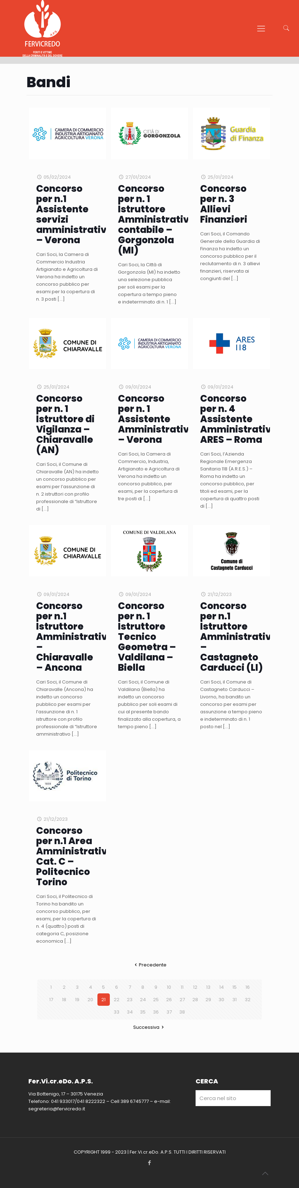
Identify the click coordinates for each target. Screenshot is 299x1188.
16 (248, 987)
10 (169, 987)
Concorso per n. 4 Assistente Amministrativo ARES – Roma (238, 419)
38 (182, 1012)
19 (77, 999)
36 (156, 1012)
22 (116, 999)
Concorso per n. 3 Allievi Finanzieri (223, 204)
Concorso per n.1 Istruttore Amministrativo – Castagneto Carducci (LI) (238, 636)
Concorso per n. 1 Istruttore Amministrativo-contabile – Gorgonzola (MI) (159, 219)
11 (182, 987)
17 (51, 999)
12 (195, 987)
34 (130, 1012)
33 (116, 1012)
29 (208, 999)
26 (169, 999)
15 (234, 987)
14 (221, 987)
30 (221, 999)
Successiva (149, 1027)
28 (195, 999)
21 (103, 999)
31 (234, 999)
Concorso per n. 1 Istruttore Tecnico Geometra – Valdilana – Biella (147, 636)
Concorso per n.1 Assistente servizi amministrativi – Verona (72, 214)
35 (143, 1012)
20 (90, 999)
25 (156, 999)
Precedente (149, 964)
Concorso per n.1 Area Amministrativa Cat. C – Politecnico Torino (75, 856)
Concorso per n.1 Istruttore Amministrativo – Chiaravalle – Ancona (74, 636)
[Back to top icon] (265, 1173)
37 (169, 1012)
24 (143, 999)
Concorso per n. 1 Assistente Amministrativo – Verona (156, 419)
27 (182, 999)
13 (208, 987)
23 (129, 999)
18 (64, 999)
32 (247, 999)
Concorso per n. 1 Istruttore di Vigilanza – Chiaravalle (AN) (65, 424)
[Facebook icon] (149, 1162)
